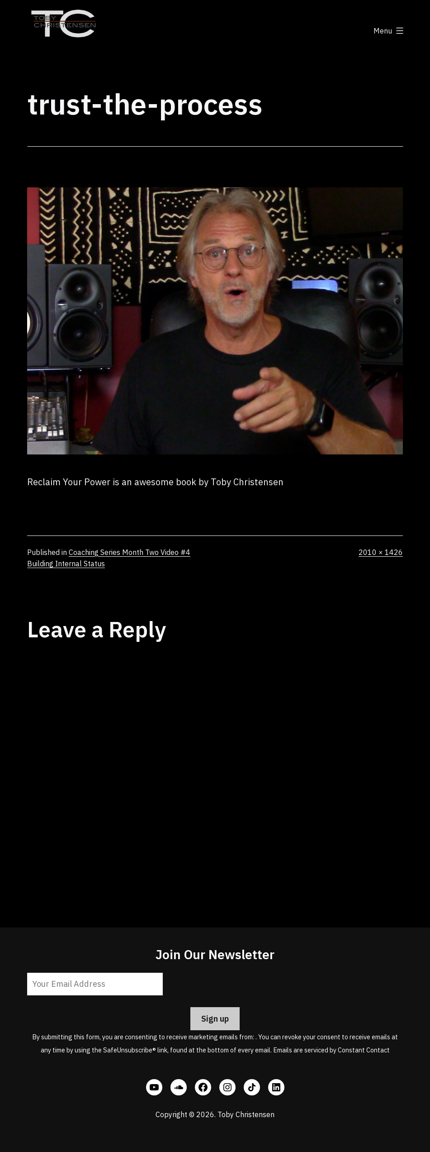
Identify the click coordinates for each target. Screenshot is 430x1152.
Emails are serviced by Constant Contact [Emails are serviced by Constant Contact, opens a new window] (331, 1050)
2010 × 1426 (381, 552)
